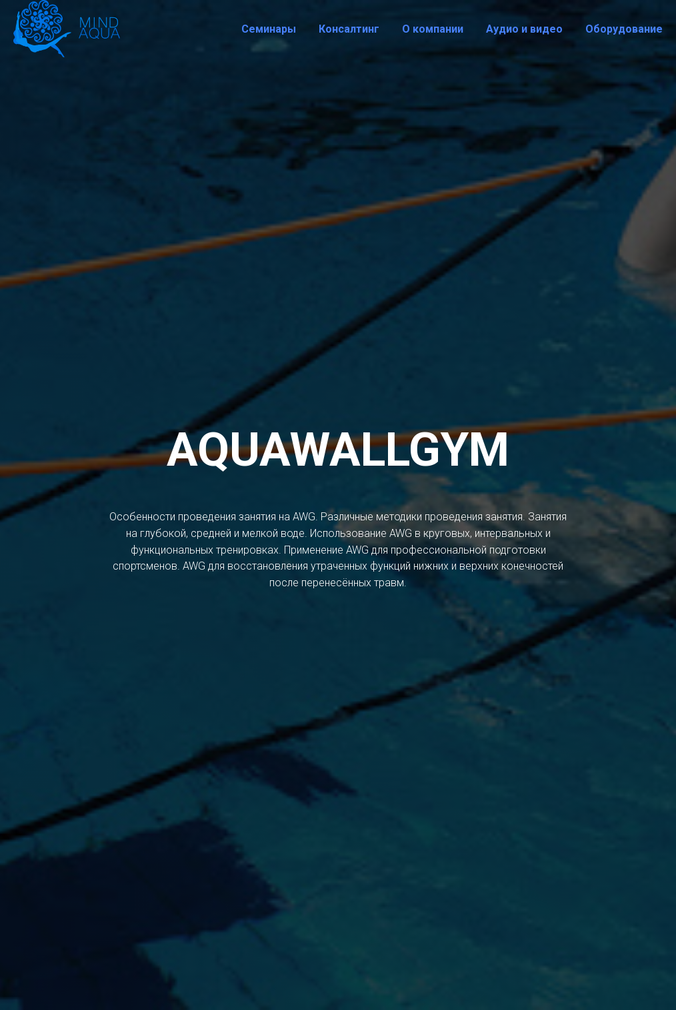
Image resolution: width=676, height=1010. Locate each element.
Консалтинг (349, 29)
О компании (432, 29)
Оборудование (624, 29)
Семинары (268, 29)
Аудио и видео (524, 29)
